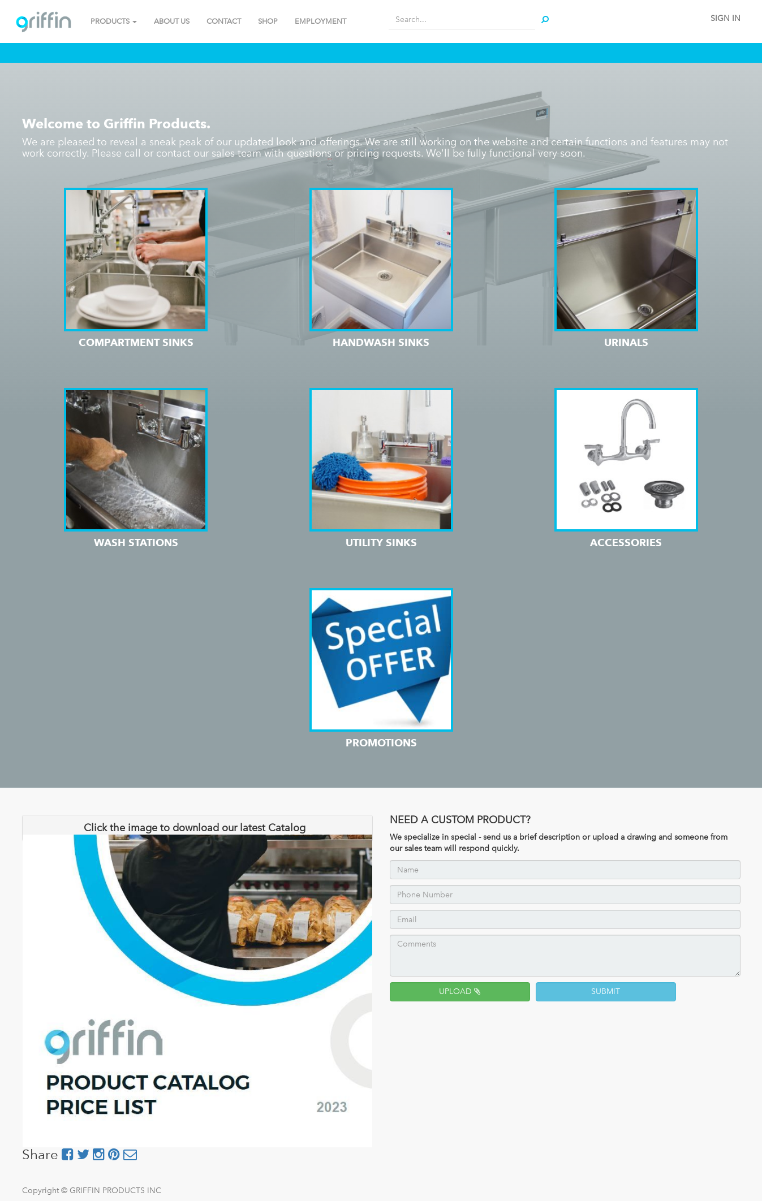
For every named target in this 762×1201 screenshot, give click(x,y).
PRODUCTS (114, 21)
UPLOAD (459, 991)
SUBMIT (605, 991)
